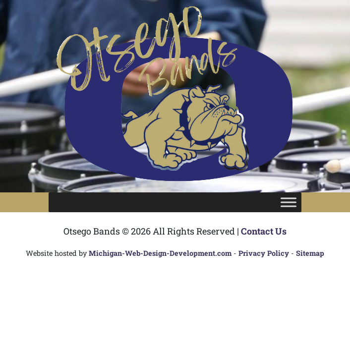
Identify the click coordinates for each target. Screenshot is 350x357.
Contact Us (264, 231)
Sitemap (310, 253)
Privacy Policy (263, 253)
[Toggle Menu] (288, 202)
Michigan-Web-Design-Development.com (160, 253)
